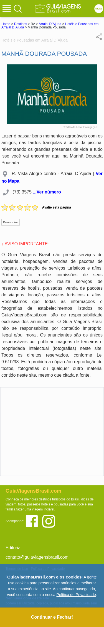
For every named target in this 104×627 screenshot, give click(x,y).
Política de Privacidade (76, 594)
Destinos (20, 24)
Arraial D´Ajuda (50, 24)
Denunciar (10, 222)
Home (5, 24)
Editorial (14, 547)
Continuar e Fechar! (52, 617)
